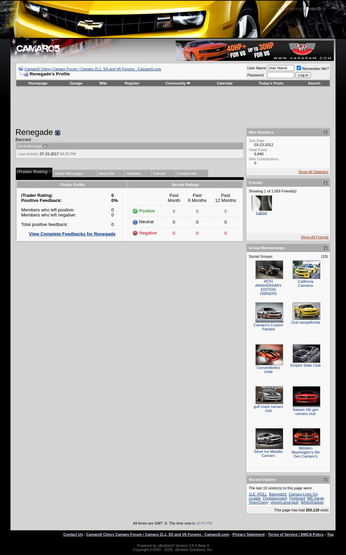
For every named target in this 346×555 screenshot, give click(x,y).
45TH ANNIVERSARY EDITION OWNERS (268, 287)
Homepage (37, 83)
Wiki (103, 83)
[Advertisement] (173, 107)
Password (255, 75)
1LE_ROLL (258, 494)
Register (132, 83)
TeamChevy (258, 502)
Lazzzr (261, 213)
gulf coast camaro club (268, 408)
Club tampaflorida (305, 322)
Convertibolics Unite (268, 370)
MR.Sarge (315, 498)
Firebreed (297, 498)
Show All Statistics (313, 172)
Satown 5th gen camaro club (305, 412)
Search (314, 83)
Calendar (225, 83)
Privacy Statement (248, 534)
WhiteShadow (312, 502)
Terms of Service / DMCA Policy (296, 534)
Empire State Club (306, 365)
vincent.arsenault (284, 502)
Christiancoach (275, 498)
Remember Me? (313, 69)
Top (330, 534)
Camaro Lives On (303, 494)
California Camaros (305, 283)
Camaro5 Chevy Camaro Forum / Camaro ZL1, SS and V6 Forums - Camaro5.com (92, 69)
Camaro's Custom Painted (268, 327)
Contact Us (73, 534)
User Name (256, 68)
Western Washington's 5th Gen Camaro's (305, 452)
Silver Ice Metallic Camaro (268, 453)
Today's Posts (271, 83)
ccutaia (255, 498)
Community (178, 83)
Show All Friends (314, 237)
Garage (76, 83)
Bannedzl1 (278, 494)
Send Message (30, 146)
